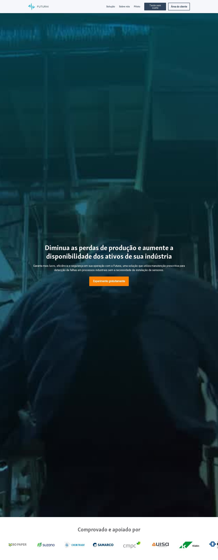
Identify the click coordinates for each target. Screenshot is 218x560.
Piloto (137, 6)
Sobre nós (124, 6)
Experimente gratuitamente (109, 281)
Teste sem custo (155, 6)
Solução (110, 6)
